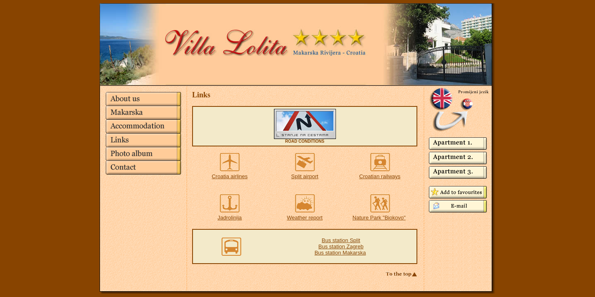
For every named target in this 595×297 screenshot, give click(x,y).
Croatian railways (379, 176)
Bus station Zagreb (341, 246)
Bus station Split (341, 240)
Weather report (304, 217)
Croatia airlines (230, 176)
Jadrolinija (230, 217)
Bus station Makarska (340, 253)
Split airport (305, 176)
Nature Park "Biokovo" (378, 217)
